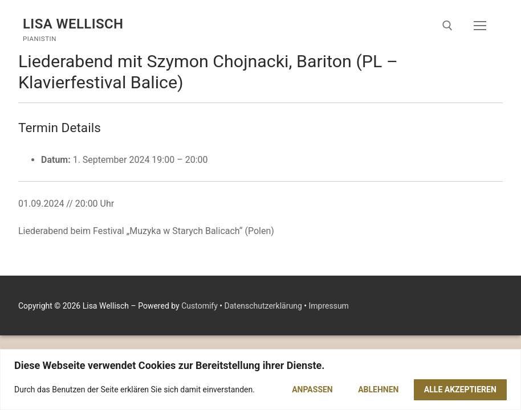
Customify (199, 305)
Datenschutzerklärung (263, 305)
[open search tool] (447, 25)
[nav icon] (480, 26)
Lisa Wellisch (73, 24)
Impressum (328, 305)
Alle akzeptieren (460, 389)
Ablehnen (378, 389)
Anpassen (312, 389)
